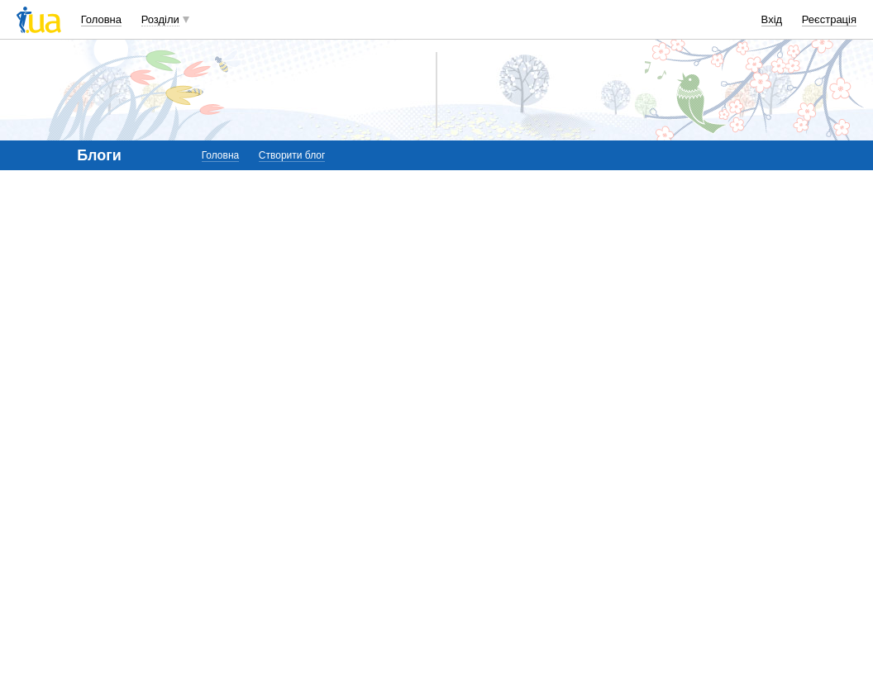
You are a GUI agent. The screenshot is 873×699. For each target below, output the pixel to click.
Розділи (160, 19)
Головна (101, 19)
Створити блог (292, 155)
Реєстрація (829, 19)
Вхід (772, 19)
